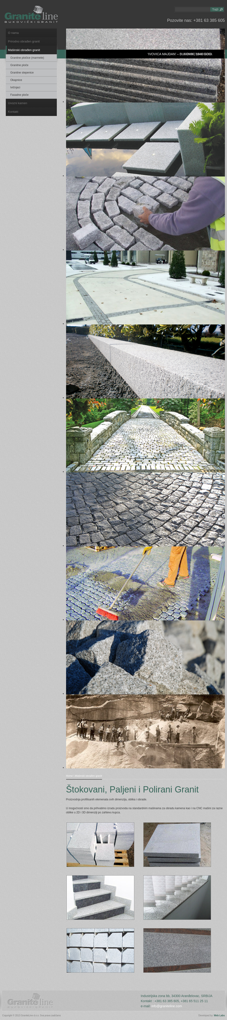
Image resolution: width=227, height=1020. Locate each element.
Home (69, 775)
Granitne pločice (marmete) (27, 57)
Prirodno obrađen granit (24, 41)
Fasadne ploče (19, 94)
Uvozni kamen (17, 103)
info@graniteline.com (166, 1006)
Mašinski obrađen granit (24, 50)
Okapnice (16, 80)
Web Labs (219, 1015)
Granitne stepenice (22, 72)
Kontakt (13, 111)
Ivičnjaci (15, 87)
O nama (13, 33)
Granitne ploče (19, 65)
